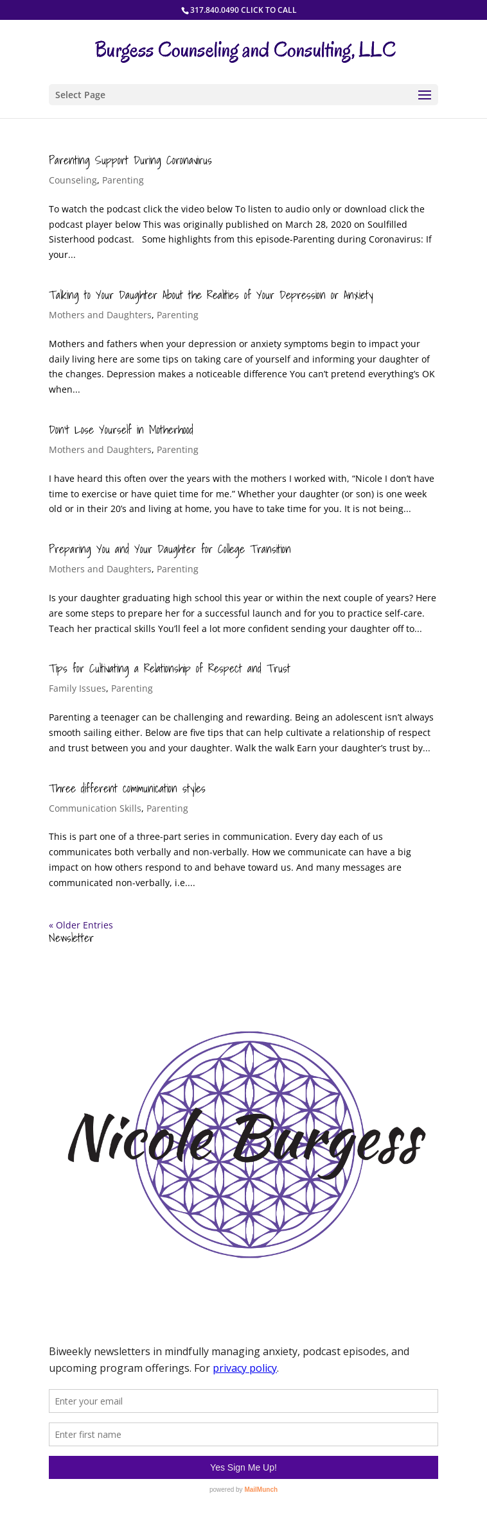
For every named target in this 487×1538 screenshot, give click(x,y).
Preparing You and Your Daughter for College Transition (170, 549)
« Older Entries (81, 925)
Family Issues (77, 688)
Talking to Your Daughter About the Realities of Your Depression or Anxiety (211, 295)
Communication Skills (95, 808)
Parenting (123, 180)
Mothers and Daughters (100, 315)
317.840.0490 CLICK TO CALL (243, 9)
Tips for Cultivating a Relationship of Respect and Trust (169, 668)
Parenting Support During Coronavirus (130, 160)
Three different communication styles (127, 788)
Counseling (73, 180)
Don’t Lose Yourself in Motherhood (121, 429)
